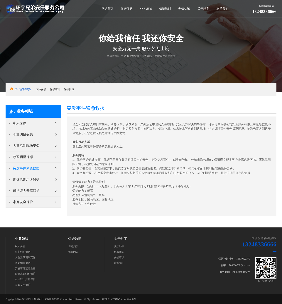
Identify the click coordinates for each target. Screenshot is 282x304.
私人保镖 (19, 123)
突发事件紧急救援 (165, 56)
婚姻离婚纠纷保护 (26, 179)
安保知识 (184, 8)
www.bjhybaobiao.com (73, 299)
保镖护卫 (69, 89)
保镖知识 (73, 246)
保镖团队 (127, 8)
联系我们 (222, 8)
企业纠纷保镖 (23, 134)
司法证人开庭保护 (26, 191)
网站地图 (131, 299)
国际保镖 (41, 89)
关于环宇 (203, 8)
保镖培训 (165, 8)
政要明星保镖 (23, 157)
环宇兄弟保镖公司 (128, 56)
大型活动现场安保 (26, 146)
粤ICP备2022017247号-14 (114, 299)
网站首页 (108, 8)
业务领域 (146, 8)
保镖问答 (73, 252)
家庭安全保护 (23, 202)
